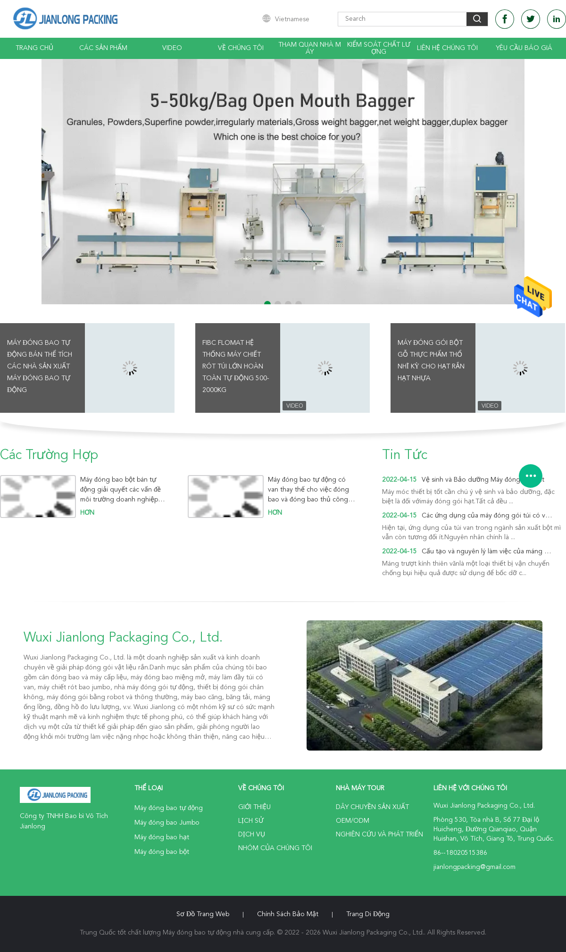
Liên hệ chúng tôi (447, 48)
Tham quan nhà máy (309, 48)
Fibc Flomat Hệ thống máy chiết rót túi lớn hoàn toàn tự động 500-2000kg (235, 366)
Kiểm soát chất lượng (378, 48)
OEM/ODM (352, 821)
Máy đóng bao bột (161, 852)
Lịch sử (251, 821)
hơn (87, 512)
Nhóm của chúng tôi (275, 848)
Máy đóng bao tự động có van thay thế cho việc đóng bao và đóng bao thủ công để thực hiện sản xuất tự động (308, 489)
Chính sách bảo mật (287, 914)
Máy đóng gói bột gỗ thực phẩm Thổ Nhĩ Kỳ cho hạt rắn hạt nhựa (431, 361)
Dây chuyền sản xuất (372, 807)
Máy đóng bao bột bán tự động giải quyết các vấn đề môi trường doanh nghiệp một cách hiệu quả (120, 489)
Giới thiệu (254, 807)
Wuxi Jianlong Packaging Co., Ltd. (123, 638)
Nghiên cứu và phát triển (379, 834)
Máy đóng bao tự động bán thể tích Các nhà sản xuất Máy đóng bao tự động (39, 366)
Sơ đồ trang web (202, 914)
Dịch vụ (251, 834)
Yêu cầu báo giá (524, 48)
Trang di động (368, 914)
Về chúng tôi (241, 48)
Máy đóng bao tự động (168, 808)
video (172, 48)
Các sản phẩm (103, 48)
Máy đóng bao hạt (161, 837)
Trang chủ (34, 48)
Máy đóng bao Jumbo (167, 822)
